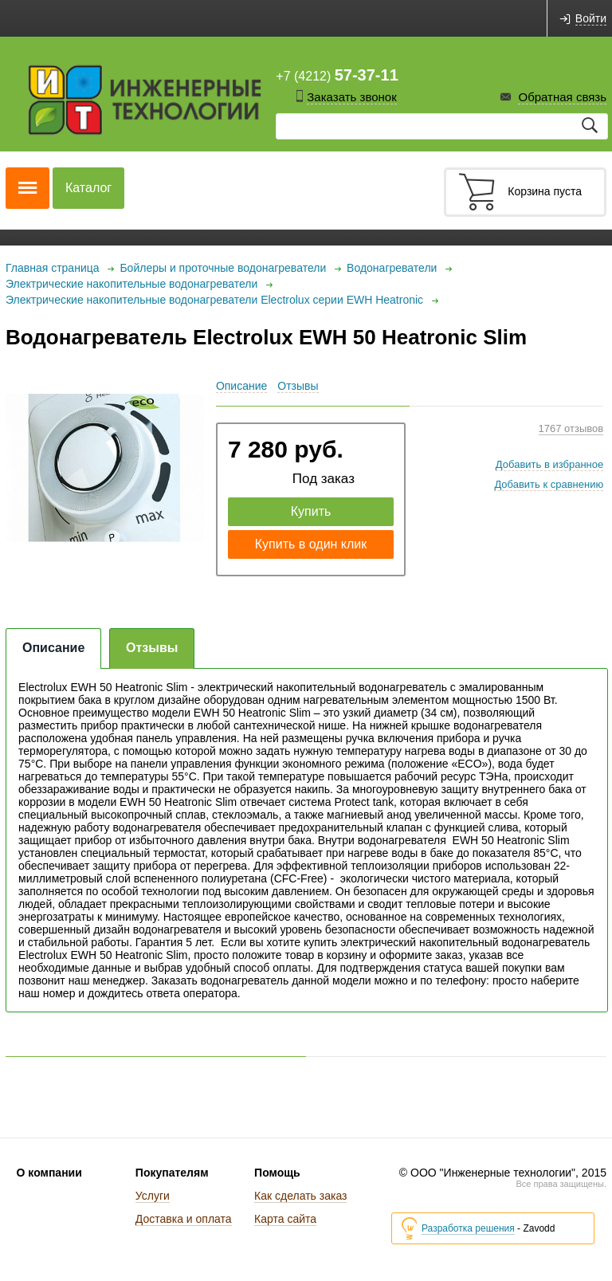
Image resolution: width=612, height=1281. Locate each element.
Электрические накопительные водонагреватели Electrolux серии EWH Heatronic (214, 299)
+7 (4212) (337, 75)
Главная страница (53, 267)
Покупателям (172, 1172)
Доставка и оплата (183, 1218)
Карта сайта (285, 1218)
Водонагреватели (392, 267)
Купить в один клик (311, 544)
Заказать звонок (351, 97)
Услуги (152, 1195)
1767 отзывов (571, 428)
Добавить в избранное (549, 464)
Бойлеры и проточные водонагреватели (223, 267)
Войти (590, 19)
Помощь (277, 1172)
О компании (49, 1172)
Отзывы (297, 385)
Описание (241, 385)
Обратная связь (562, 97)
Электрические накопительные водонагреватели (131, 283)
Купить (311, 511)
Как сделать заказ (300, 1195)
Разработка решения (468, 1229)
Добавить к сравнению (548, 484)
